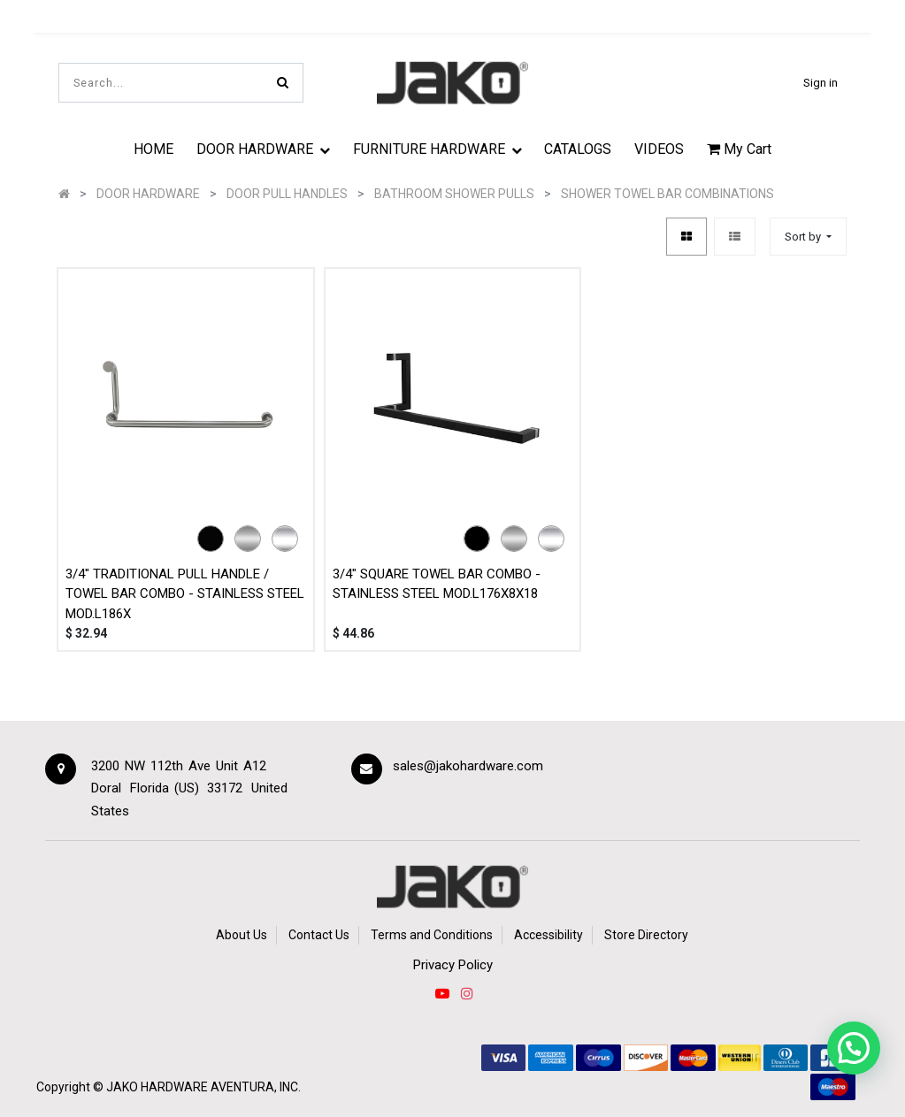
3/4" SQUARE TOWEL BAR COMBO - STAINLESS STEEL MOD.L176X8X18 (437, 584)
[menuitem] (154, 149)
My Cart (739, 149)
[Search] (283, 83)
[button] (808, 237)
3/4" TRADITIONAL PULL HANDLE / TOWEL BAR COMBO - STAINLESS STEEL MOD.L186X (184, 594)
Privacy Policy (453, 965)
